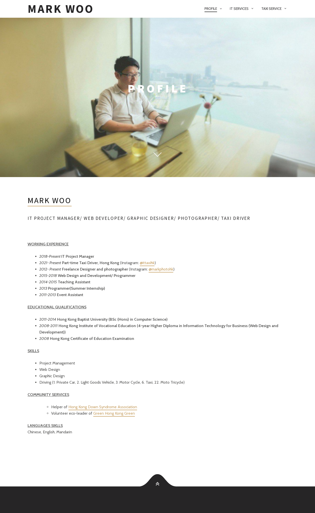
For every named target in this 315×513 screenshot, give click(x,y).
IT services (239, 8)
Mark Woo (61, 8)
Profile (211, 8)
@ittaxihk (147, 262)
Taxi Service (271, 8)
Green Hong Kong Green (114, 413)
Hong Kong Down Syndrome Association (102, 407)
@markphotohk (161, 269)
